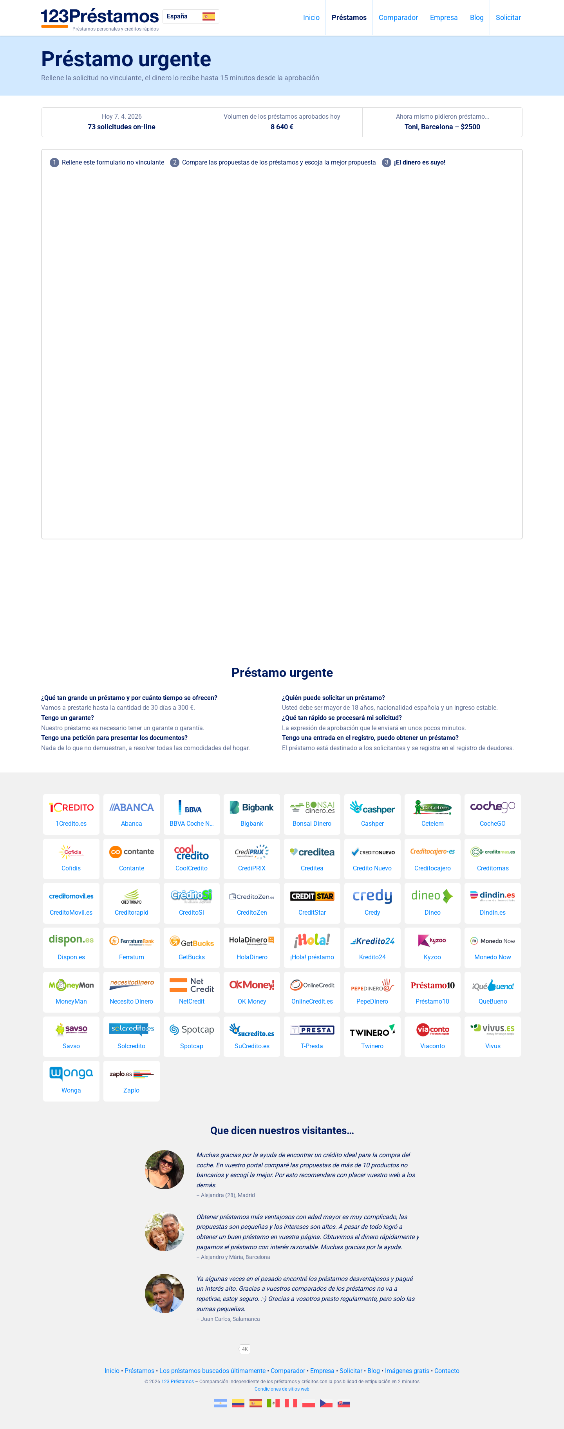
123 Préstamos (177, 1381)
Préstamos (349, 17)
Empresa (444, 17)
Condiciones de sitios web (282, 1389)
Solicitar (508, 17)
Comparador (398, 17)
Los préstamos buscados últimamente (212, 1371)
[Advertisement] (282, 598)
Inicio (311, 17)
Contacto (446, 1371)
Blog (477, 17)
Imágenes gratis (407, 1371)
